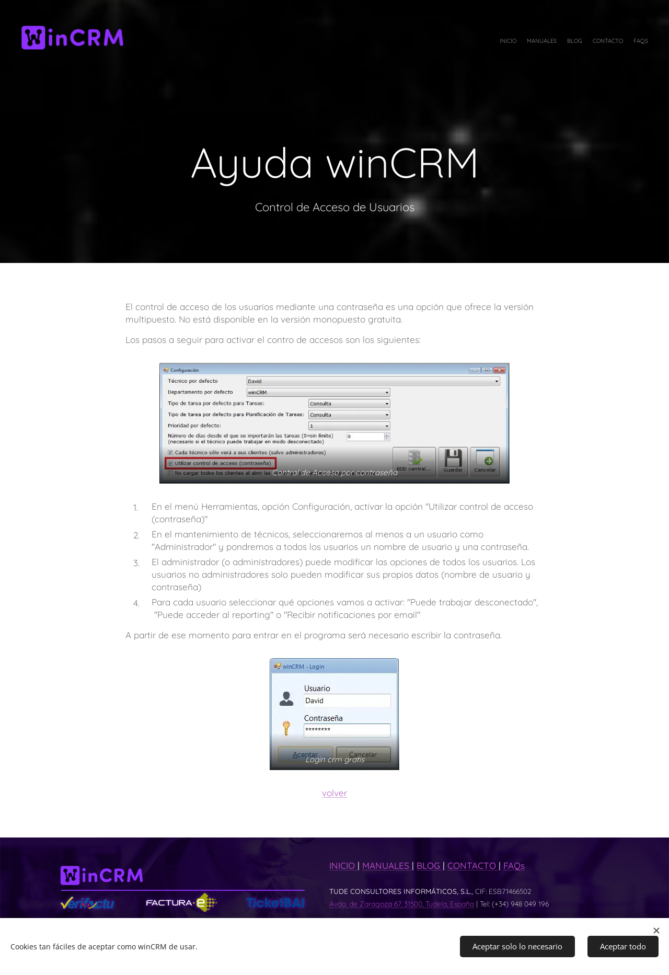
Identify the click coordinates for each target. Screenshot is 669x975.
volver (334, 792)
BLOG (430, 865)
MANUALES (387, 865)
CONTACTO (473, 865)
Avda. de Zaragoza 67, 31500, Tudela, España (401, 903)
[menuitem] (608, 42)
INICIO (343, 865)
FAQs (514, 865)
